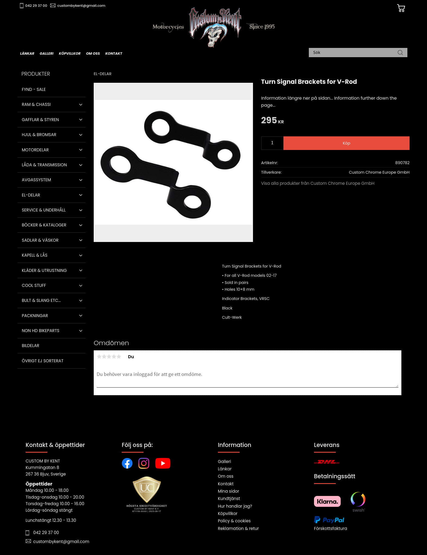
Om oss (225, 476)
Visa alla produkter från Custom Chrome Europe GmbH (317, 183)
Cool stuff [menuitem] (34, 285)
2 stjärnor (104, 356)
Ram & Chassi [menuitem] (36, 104)
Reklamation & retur (238, 528)
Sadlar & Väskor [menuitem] (40, 240)
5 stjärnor (118, 356)
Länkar (224, 469)
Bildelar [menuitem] (30, 345)
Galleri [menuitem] (46, 53)
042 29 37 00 (38, 5)
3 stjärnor (108, 356)
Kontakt (226, 484)
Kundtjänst (229, 498)
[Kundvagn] (398, 8)
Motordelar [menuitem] (35, 150)
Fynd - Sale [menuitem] (34, 89)
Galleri (224, 461)
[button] (81, 104)
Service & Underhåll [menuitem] (44, 210)
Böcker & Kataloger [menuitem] (44, 225)
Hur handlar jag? (235, 506)
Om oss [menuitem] (93, 53)
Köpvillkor (227, 513)
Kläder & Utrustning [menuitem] (44, 270)
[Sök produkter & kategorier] (355, 53)
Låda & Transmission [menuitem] (44, 165)
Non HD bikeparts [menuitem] (40, 330)
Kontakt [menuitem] (113, 53)
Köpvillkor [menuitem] (70, 53)
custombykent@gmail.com (83, 5)
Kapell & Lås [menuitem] (34, 255)
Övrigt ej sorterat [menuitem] (42, 361)
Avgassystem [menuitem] (36, 180)
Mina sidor (228, 491)
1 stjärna (99, 356)
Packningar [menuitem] (35, 315)
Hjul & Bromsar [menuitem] (39, 134)
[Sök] (400, 53)
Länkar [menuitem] (27, 53)
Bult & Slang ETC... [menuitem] (41, 300)
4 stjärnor (113, 356)
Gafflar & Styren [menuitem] (40, 119)
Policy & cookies (234, 521)
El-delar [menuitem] (31, 195)
